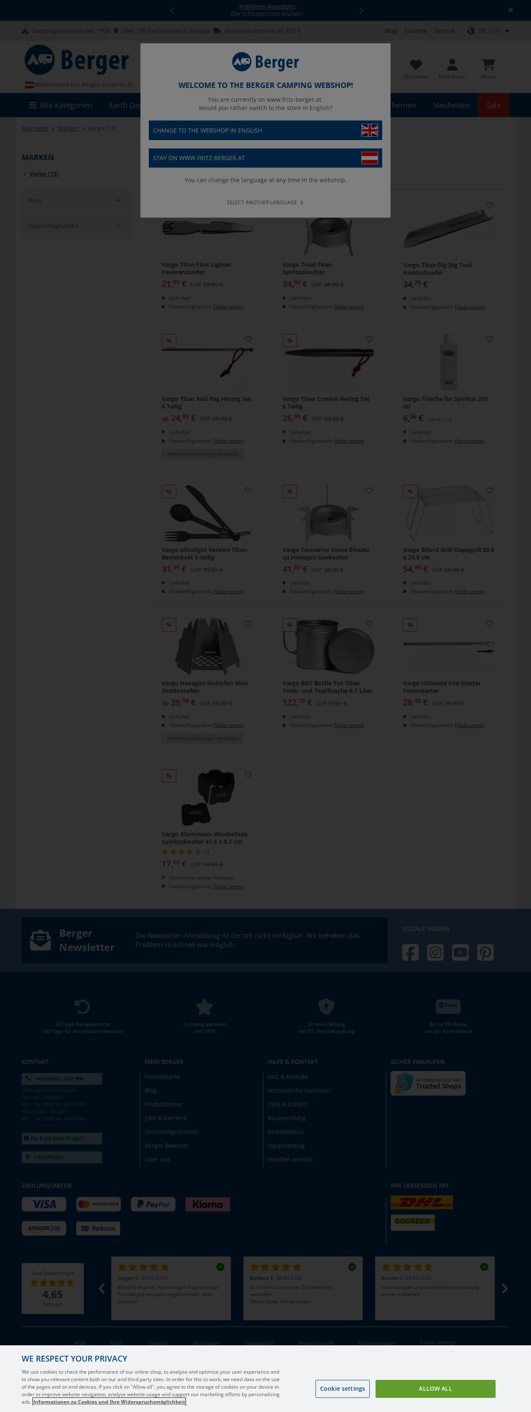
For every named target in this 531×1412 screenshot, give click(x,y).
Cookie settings (342, 1388)
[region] (265, 1378)
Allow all (435, 1388)
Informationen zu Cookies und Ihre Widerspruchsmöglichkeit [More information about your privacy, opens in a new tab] (109, 1401)
